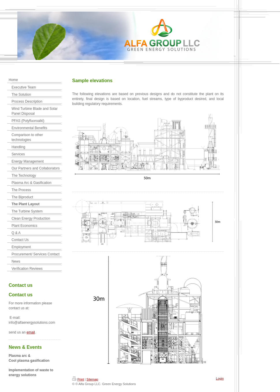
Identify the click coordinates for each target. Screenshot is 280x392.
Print (78, 379)
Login (220, 378)
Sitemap (92, 379)
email (31, 332)
